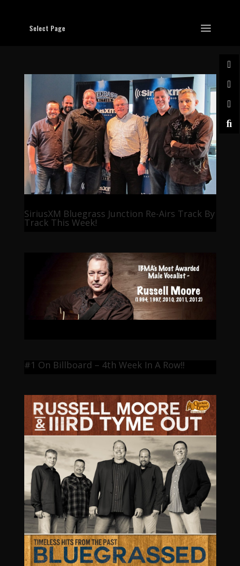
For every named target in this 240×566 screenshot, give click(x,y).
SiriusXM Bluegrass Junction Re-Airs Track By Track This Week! (119, 218)
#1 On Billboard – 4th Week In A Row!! (104, 365)
